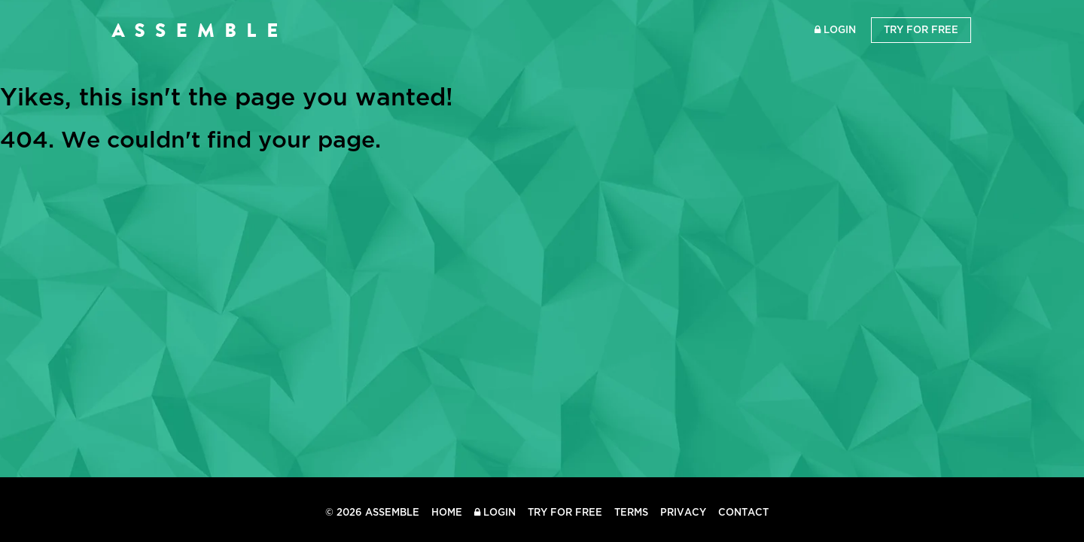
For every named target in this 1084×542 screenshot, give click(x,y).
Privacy (683, 512)
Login (835, 30)
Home (446, 512)
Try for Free (921, 30)
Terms (631, 512)
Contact (743, 512)
